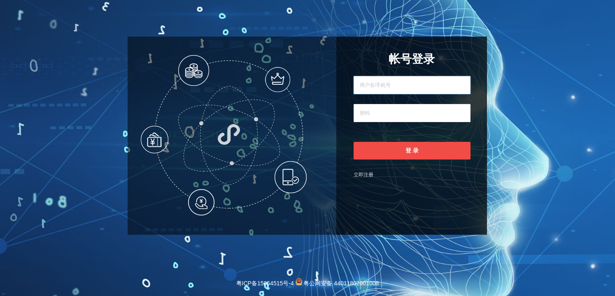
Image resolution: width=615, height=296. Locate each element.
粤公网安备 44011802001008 (337, 283)
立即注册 (363, 175)
